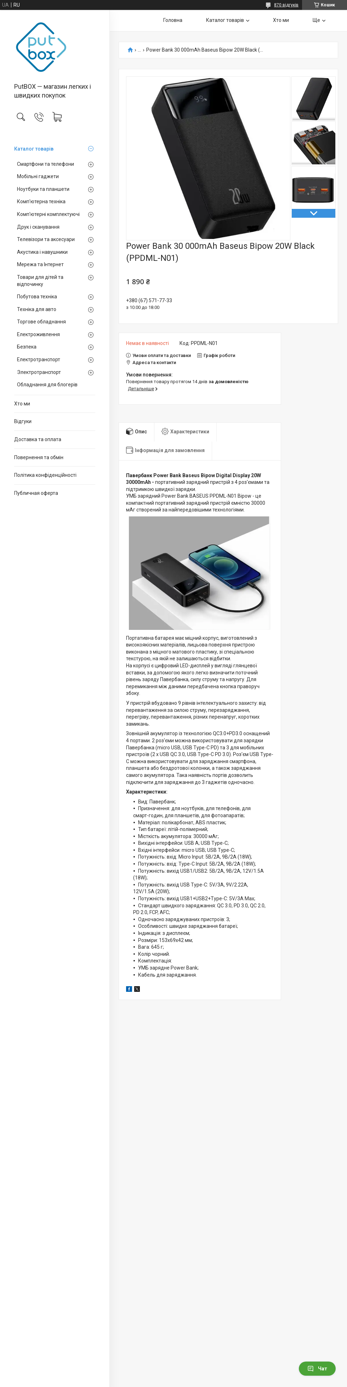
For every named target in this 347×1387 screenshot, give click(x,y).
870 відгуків (286, 4)
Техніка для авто (36, 309)
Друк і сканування (38, 227)
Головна (172, 20)
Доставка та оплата (37, 439)
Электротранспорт (39, 372)
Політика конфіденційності (45, 475)
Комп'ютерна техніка (41, 201)
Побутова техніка (37, 296)
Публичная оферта (36, 493)
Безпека (26, 347)
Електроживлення (38, 334)
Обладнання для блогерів (47, 384)
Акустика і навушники (42, 252)
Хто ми (22, 403)
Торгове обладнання (41, 321)
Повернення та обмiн (38, 457)
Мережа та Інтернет (40, 264)
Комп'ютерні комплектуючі (48, 214)
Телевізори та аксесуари (46, 239)
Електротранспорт (38, 359)
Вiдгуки (23, 421)
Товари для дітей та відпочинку (40, 280)
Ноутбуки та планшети (43, 189)
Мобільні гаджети (38, 176)
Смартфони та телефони (45, 164)
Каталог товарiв (33, 149)
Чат (317, 1368)
